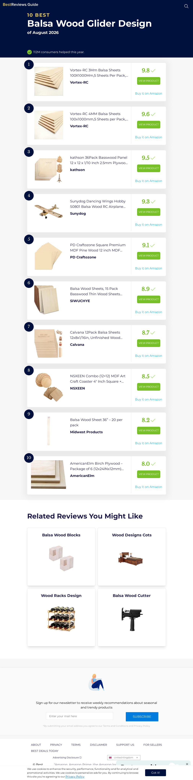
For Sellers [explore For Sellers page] (152, 744)
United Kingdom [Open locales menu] (123, 757)
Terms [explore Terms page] (76, 744)
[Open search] (186, 6)
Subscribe (142, 716)
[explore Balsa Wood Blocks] (61, 557)
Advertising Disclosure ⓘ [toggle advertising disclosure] (67, 757)
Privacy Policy (74, 776)
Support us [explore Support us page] (125, 744)
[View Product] (96, 82)
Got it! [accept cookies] (155, 772)
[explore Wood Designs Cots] (132, 557)
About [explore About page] (36, 744)
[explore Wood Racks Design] (61, 617)
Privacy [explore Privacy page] (56, 744)
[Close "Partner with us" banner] (187, 764)
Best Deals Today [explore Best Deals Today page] (44, 751)
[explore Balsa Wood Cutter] (132, 617)
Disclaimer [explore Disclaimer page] (98, 744)
